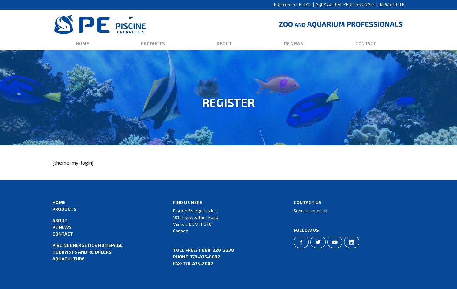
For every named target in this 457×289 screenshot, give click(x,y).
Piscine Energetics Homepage (87, 245)
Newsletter (392, 4)
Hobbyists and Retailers (81, 252)
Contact (365, 43)
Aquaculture (68, 258)
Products (153, 43)
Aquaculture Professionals (345, 4)
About (224, 43)
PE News (293, 43)
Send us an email (311, 210)
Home (82, 43)
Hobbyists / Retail (292, 4)
